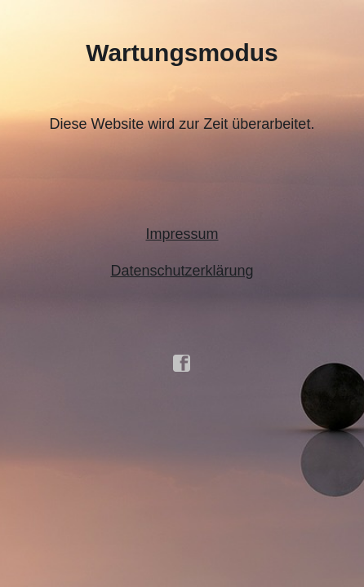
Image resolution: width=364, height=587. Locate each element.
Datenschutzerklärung (181, 271)
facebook (182, 364)
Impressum (181, 234)
